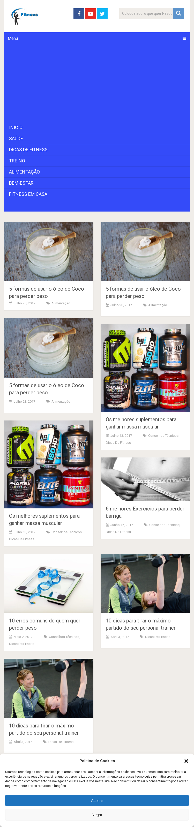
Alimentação (24, 172)
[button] (186, 761)
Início (16, 127)
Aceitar (97, 800)
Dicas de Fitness (28, 149)
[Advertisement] (97, 83)
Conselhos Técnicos (163, 436)
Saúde (16, 138)
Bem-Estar (21, 183)
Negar (97, 815)
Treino (17, 160)
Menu (13, 38)
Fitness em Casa (28, 194)
